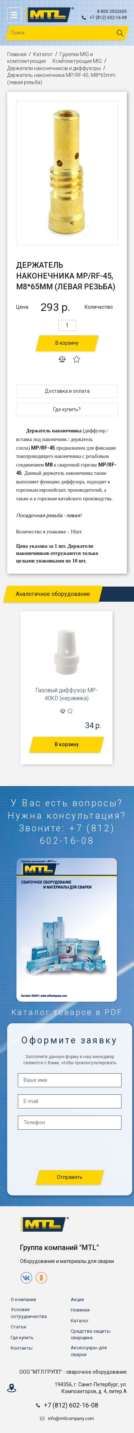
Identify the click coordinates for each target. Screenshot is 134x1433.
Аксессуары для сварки (89, 1351)
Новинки (80, 1310)
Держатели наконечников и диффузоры (54, 68)
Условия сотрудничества (29, 1313)
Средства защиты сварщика (90, 1334)
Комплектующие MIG (77, 61)
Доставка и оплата (67, 391)
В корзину (67, 343)
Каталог (43, 54)
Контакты (22, 1348)
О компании (23, 1299)
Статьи (18, 1326)
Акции (77, 1299)
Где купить (22, 1337)
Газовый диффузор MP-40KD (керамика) (67, 694)
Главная (16, 54)
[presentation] (8, 699)
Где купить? (67, 409)
